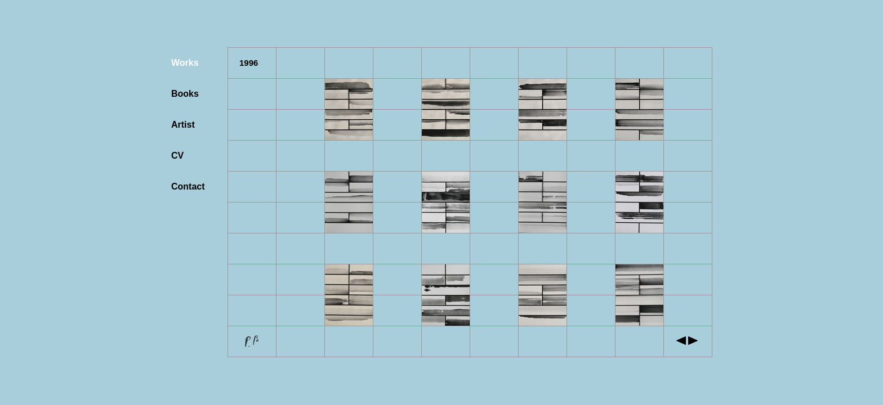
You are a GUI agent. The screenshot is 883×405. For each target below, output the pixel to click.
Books (185, 93)
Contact (188, 186)
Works (185, 63)
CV (177, 155)
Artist (183, 124)
